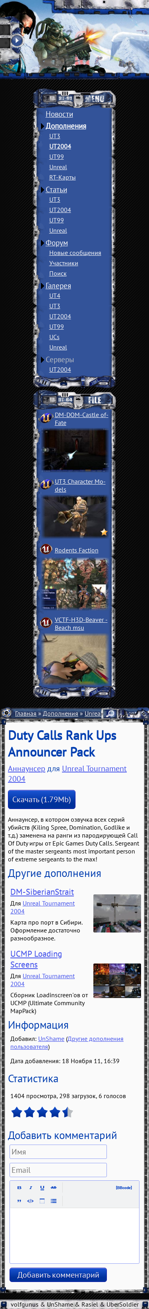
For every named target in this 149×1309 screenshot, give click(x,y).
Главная (26, 713)
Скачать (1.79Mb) (41, 799)
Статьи (56, 189)
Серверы (60, 359)
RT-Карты (62, 177)
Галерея (58, 285)
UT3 (54, 136)
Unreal (58, 167)
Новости (59, 114)
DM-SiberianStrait (42, 891)
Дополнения (66, 126)
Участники (63, 263)
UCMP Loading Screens (36, 959)
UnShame (51, 1039)
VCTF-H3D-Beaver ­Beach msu (81, 623)
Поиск (58, 273)
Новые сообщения (75, 253)
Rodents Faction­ (77, 550)
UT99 (56, 156)
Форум (57, 242)
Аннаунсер (26, 768)
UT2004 (60, 146)
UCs (54, 337)
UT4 (54, 295)
